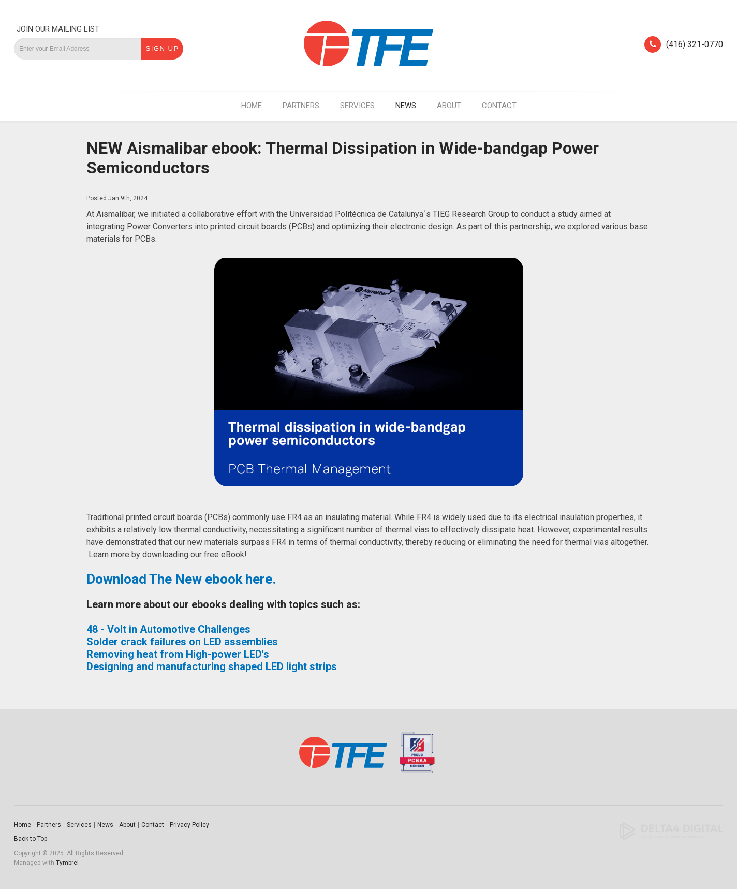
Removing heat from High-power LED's (177, 654)
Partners (301, 105)
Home (251, 105)
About (449, 105)
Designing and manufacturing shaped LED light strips (211, 666)
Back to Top (30, 838)
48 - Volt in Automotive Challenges (168, 629)
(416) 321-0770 (694, 44)
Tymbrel (67, 862)
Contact (499, 105)
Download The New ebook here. (181, 579)
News (405, 105)
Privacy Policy (189, 824)
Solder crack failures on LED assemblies (182, 641)
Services (357, 105)
